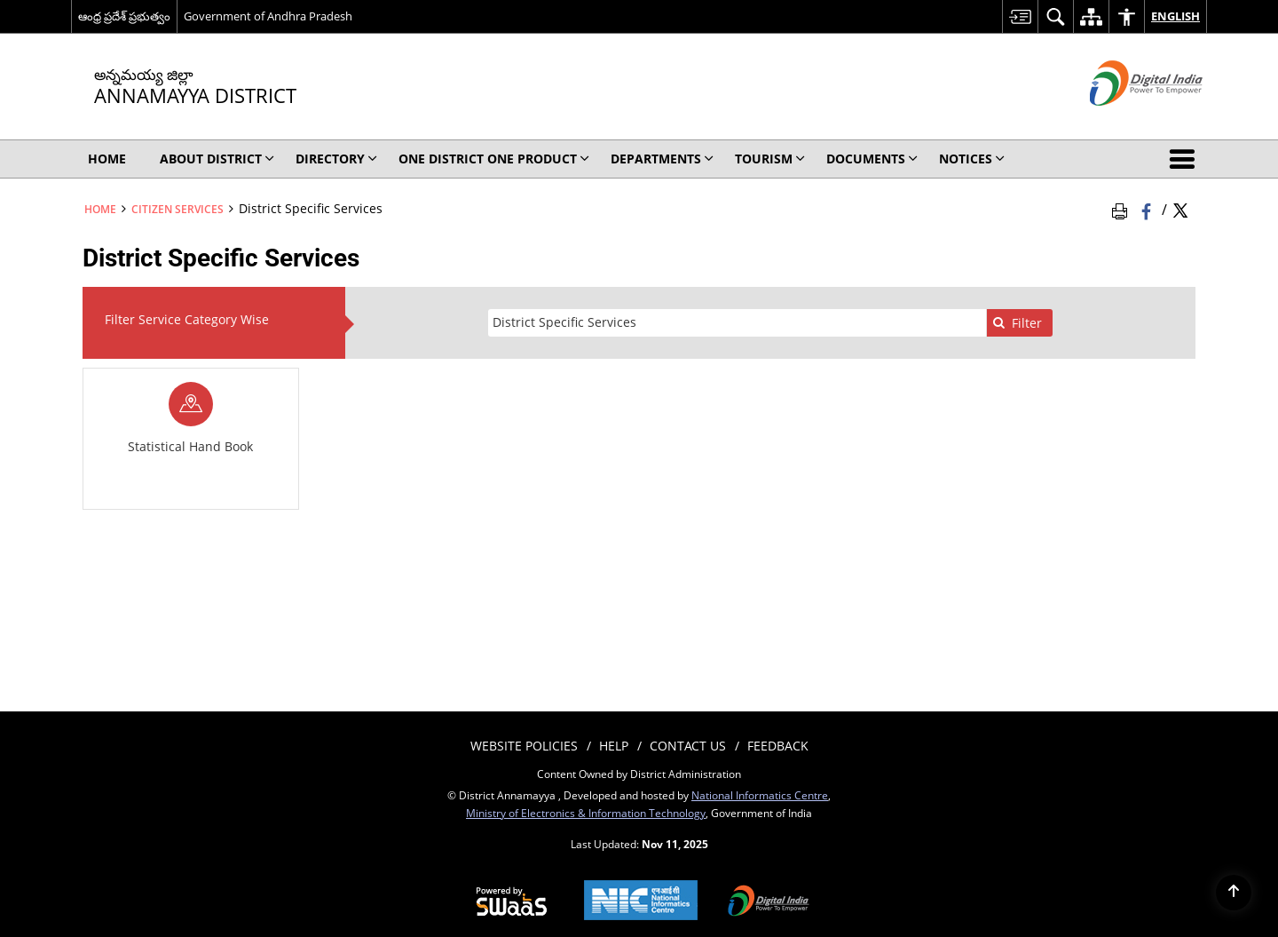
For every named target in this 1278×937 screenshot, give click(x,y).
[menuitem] (1019, 16)
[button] (1185, 159)
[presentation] (737, 323)
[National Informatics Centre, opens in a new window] (641, 902)
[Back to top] (1233, 892)
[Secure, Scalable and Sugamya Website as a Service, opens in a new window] (511, 902)
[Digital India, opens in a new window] (768, 902)
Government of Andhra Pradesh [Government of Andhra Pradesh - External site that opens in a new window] (268, 16)
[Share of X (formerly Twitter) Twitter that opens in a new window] (1180, 209)
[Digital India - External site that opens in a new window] (1124, 120)
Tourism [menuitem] (770, 158)
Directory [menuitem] (336, 158)
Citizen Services (177, 209)
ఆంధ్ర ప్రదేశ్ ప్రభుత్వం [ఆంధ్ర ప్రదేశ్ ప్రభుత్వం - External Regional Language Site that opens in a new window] (124, 16)
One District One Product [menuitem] (493, 158)
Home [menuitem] (107, 158)
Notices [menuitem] (972, 158)
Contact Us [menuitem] (688, 745)
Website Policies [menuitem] (524, 745)
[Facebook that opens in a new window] (1148, 209)
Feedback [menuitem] (778, 745)
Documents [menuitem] (872, 158)
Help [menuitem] (613, 745)
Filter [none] (1017, 322)
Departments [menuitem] (662, 158)
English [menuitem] (1175, 16)
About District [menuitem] (217, 158)
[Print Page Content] (1122, 209)
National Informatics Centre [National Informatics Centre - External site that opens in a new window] (759, 795)
